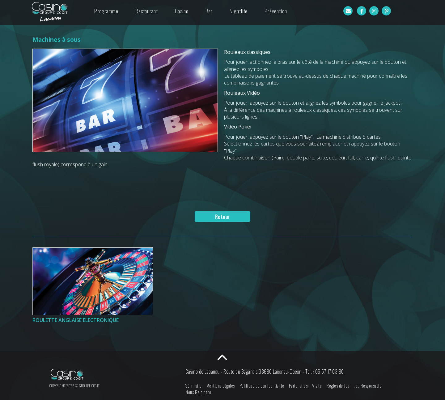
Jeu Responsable (368, 385)
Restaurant (146, 11)
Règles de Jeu (338, 385)
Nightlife (239, 11)
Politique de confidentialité (261, 385)
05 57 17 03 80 (329, 371)
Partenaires (298, 385)
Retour (222, 216)
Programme (106, 11)
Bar (209, 11)
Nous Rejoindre (198, 392)
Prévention (276, 11)
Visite (317, 385)
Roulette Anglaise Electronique (75, 320)
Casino (182, 11)
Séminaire (193, 385)
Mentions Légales (220, 385)
